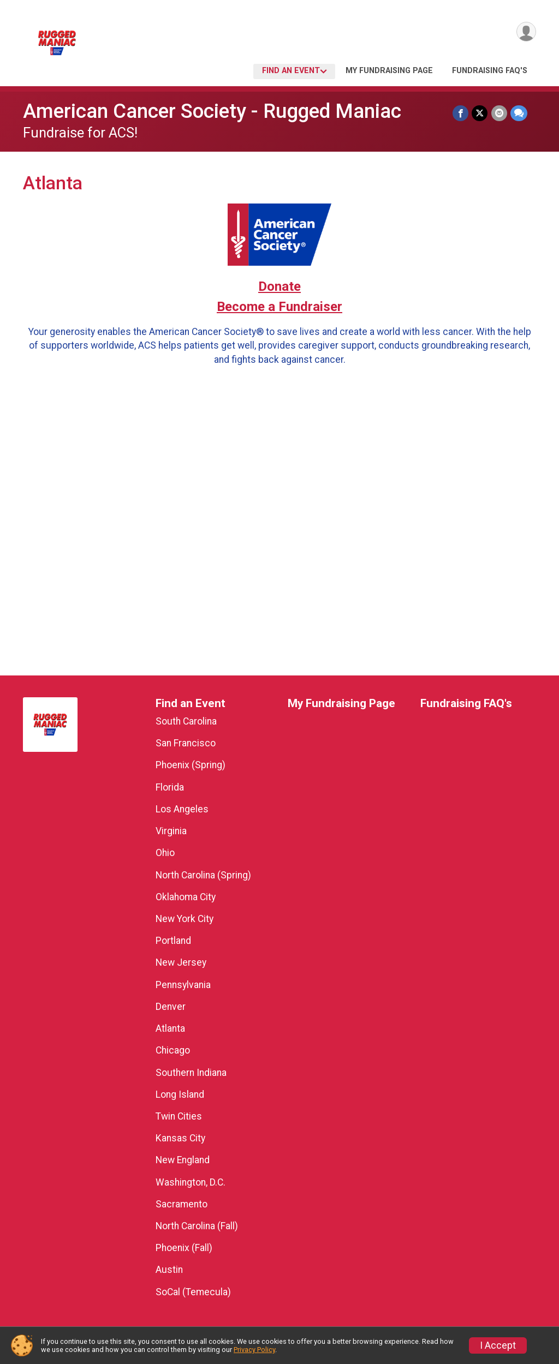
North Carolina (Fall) (197, 1226)
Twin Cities (179, 1116)
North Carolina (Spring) (203, 875)
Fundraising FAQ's (489, 70)
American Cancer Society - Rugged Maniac (212, 111)
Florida (170, 787)
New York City (184, 918)
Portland (173, 940)
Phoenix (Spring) (190, 764)
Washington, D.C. (190, 1182)
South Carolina (186, 721)
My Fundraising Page (389, 70)
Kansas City (180, 1138)
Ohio (165, 852)
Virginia (171, 830)
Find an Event (291, 70)
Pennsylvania (183, 984)
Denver (171, 1006)
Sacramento (181, 1204)
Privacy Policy (254, 1349)
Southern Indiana (191, 1072)
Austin (169, 1269)
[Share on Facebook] (461, 113)
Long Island (180, 1094)
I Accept (498, 1345)
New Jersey (181, 962)
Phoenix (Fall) (184, 1247)
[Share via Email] (499, 113)
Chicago (173, 1050)
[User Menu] (526, 32)
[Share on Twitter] (480, 113)
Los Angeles (182, 809)
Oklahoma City (186, 897)
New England (183, 1159)
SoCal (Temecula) (193, 1292)
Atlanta (170, 1028)
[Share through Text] (518, 113)
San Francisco (186, 743)
